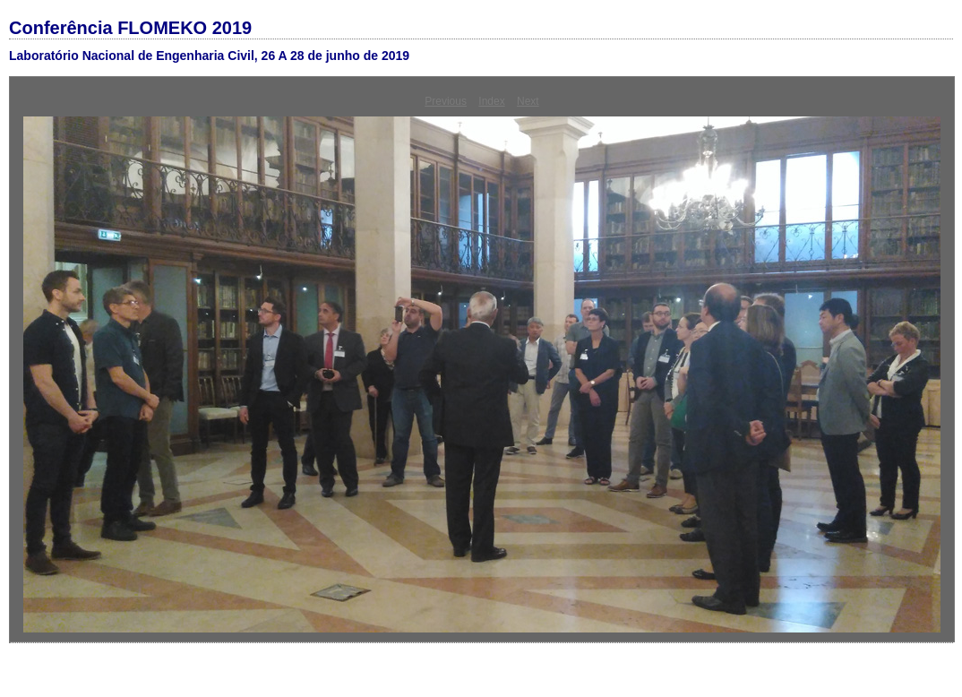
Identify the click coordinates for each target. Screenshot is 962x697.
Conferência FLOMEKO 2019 (130, 28)
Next (528, 101)
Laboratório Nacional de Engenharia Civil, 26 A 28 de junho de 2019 (209, 55)
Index (491, 101)
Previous (446, 101)
